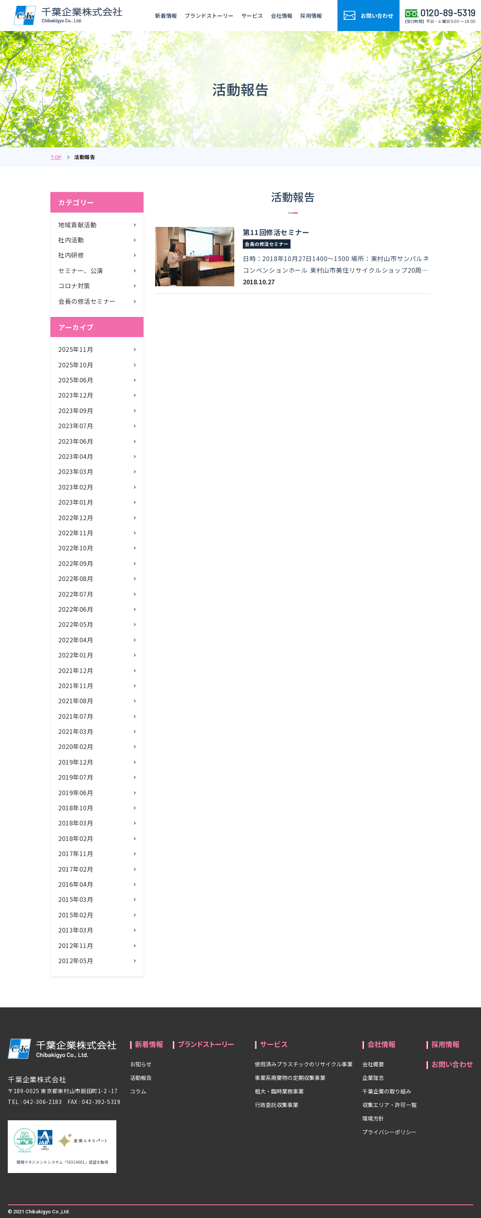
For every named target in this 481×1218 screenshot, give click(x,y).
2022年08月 (75, 578)
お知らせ (141, 1064)
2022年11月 (75, 532)
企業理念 (373, 1077)
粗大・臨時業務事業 (279, 1091)
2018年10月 (75, 807)
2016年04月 (75, 884)
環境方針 (373, 1118)
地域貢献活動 (77, 224)
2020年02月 (75, 746)
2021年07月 (75, 716)
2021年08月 (75, 700)
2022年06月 (75, 609)
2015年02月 (75, 914)
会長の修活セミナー (87, 301)
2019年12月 (75, 761)
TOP (56, 157)
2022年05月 (75, 624)
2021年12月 (75, 670)
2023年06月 (75, 441)
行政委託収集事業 (276, 1105)
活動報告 (141, 1077)
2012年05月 (75, 960)
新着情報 (166, 15)
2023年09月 (75, 410)
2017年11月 (75, 853)
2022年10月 (75, 547)
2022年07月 (75, 594)
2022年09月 (75, 563)
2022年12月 (75, 517)
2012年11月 (75, 945)
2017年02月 (75, 869)
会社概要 (373, 1064)
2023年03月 (75, 471)
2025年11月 (75, 349)
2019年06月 (75, 792)
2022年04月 (75, 639)
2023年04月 (75, 456)
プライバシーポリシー (389, 1132)
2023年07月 (75, 425)
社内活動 (71, 239)
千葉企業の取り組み (386, 1091)
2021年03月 (75, 731)
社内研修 (71, 255)
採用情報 (311, 15)
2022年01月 (75, 654)
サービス (252, 15)
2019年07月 (75, 777)
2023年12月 (75, 395)
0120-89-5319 (448, 12)
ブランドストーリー (209, 15)
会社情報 (281, 15)
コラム (138, 1091)
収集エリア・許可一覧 (389, 1105)
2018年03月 (75, 822)
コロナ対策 (74, 285)
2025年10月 (75, 364)
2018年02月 (75, 838)
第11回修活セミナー (276, 232)
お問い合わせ (452, 1064)
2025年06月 (75, 379)
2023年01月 (75, 502)
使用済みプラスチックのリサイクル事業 (304, 1064)
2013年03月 (75, 929)
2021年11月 (75, 685)
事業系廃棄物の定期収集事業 (290, 1077)
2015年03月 (75, 899)
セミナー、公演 (80, 270)
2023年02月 (75, 486)
